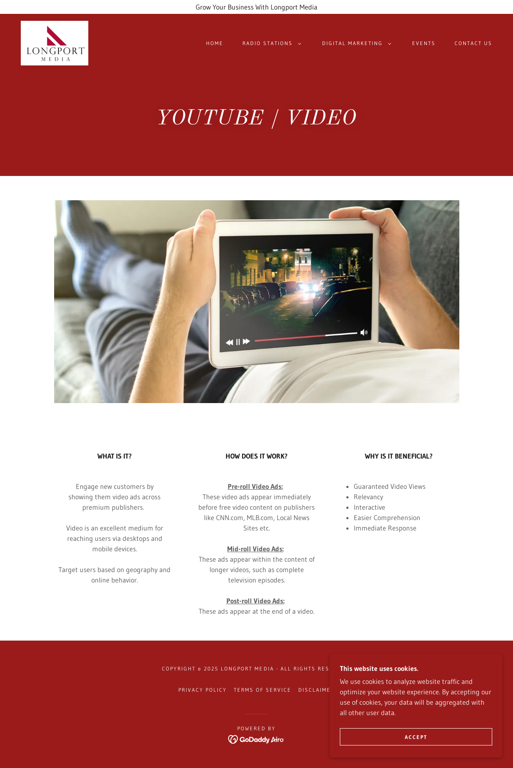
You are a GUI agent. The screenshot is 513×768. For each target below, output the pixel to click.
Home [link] (214, 43)
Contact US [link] (473, 43)
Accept (416, 737)
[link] (54, 42)
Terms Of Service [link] (262, 690)
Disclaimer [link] (316, 690)
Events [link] (424, 43)
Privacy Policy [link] (202, 690)
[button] (270, 43)
